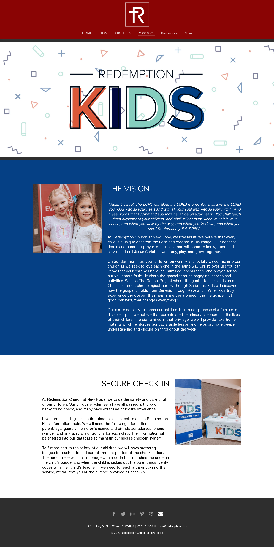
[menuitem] (87, 33)
